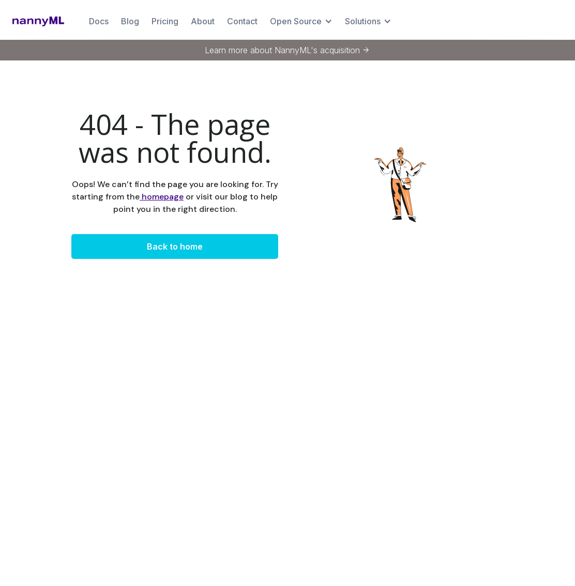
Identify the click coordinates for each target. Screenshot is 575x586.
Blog (130, 21)
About (203, 21)
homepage (162, 196)
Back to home (175, 246)
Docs (99, 21)
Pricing (165, 21)
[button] (301, 21)
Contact (242, 21)
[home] (38, 21)
